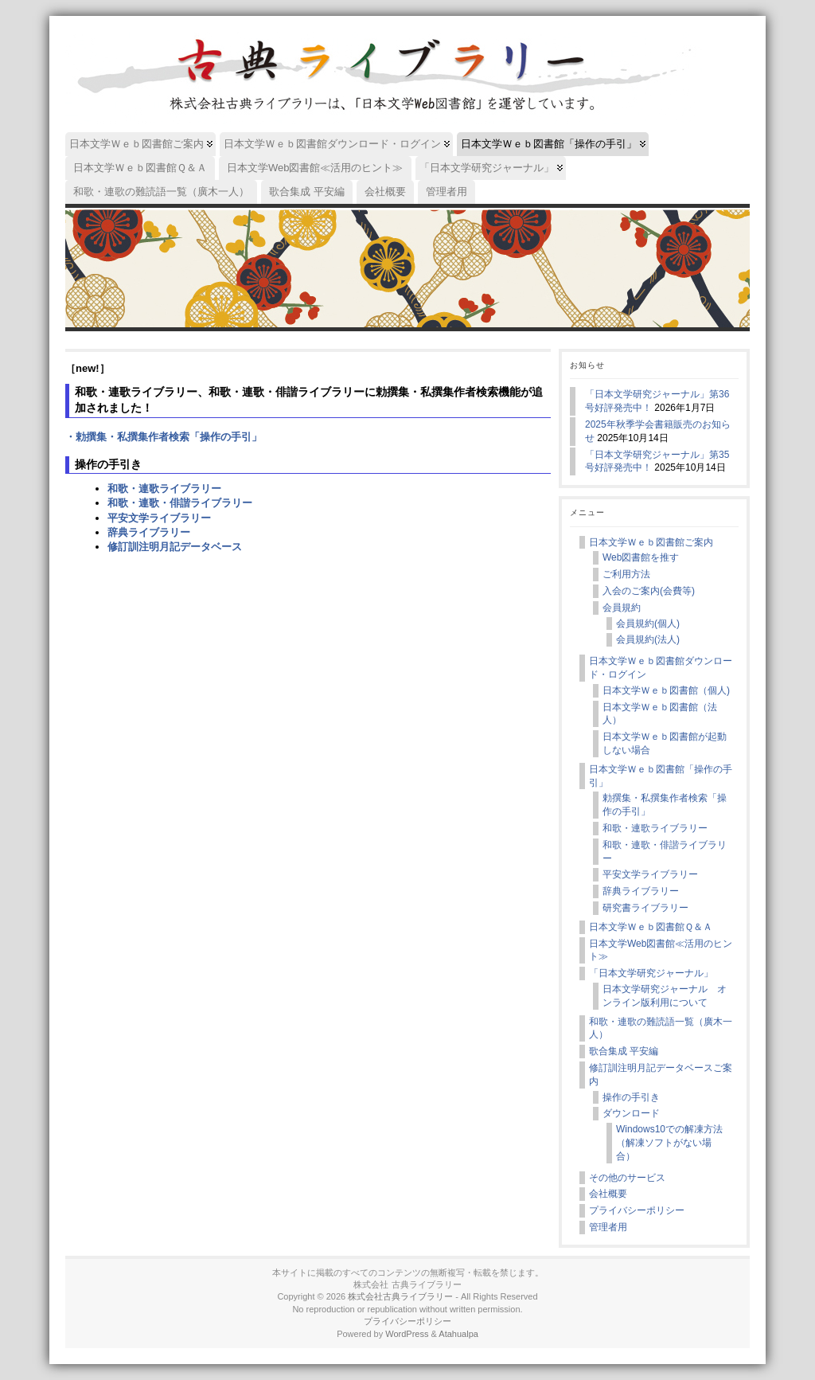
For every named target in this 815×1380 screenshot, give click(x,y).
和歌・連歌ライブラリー (164, 489)
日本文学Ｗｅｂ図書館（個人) (666, 690)
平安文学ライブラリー (159, 518)
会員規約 (621, 607)
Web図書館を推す (640, 557)
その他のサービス (627, 1177)
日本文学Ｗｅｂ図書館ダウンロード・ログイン (660, 667)
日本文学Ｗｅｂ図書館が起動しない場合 (664, 743)
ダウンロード (631, 1113)
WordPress (406, 1334)
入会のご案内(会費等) (648, 590)
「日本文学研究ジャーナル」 (651, 973)
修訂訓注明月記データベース (174, 547)
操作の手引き (631, 1097)
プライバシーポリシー (636, 1210)
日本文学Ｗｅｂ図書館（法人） (659, 714)
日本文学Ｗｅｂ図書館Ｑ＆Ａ (650, 926)
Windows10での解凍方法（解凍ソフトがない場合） (669, 1143)
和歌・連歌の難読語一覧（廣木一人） (660, 1028)
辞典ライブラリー (148, 532)
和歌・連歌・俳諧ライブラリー (179, 503)
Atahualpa (458, 1334)
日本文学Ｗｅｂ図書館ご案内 (651, 542)
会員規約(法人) (648, 639)
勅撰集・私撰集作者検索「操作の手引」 (664, 804)
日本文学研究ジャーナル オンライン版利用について (664, 995)
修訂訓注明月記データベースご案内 (660, 1074)
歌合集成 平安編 (623, 1051)
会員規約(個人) (648, 623)
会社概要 (608, 1193)
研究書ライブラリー (645, 907)
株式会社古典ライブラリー (400, 1296)
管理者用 (608, 1227)
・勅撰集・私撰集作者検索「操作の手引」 (163, 437)
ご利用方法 (626, 574)
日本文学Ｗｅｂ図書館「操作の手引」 (660, 776)
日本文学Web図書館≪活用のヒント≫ (660, 950)
